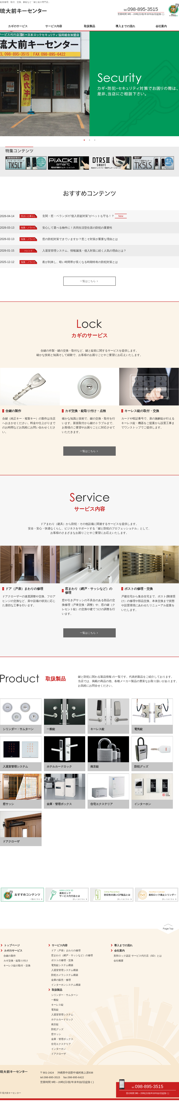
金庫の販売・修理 (61, 980)
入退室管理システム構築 (64, 970)
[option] (89, 83)
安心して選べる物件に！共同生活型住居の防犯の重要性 (77, 227)
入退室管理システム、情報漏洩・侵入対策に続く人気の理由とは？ (84, 250)
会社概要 (118, 961)
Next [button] (172, 82)
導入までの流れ (125, 26)
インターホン (58, 1049)
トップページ (12, 945)
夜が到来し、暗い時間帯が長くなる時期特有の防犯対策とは (80, 262)
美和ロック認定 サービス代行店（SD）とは (138, 956)
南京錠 (55, 1025)
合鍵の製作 (13, 411)
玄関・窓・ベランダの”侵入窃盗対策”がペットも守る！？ (78, 215)
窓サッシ (56, 1034)
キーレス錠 (57, 1005)
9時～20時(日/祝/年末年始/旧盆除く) (152, 1093)
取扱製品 (89, 26)
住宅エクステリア (61, 1044)
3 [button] (94, 139)
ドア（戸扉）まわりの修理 (24, 589)
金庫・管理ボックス (62, 1039)
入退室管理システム (62, 1015)
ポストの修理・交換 (138, 589)
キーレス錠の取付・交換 (141, 411)
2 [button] (89, 139)
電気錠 (55, 1010)
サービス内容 (53, 26)
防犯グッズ (57, 1030)
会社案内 (161, 26)
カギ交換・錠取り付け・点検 (85, 411)
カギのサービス (18, 26)
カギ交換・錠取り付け (15, 961)
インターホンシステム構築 (66, 985)
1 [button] (84, 139)
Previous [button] (6, 82)
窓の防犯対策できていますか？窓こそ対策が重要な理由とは (80, 239)
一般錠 (55, 1000)
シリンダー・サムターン (64, 995)
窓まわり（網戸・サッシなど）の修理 (72, 956)
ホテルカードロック (62, 1020)
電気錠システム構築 (62, 965)
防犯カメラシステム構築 (64, 975)
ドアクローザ (58, 1054)
